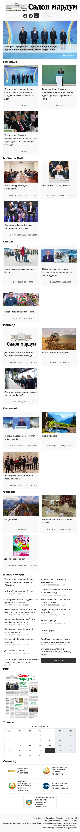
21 (20, 751)
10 (50, 741)
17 (50, 746)
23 (40, 751)
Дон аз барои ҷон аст (14, 559)
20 (10, 751)
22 (30, 751)
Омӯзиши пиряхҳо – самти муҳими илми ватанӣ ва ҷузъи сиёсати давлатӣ (57, 272)
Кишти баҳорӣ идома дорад (55, 352)
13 (10, 746)
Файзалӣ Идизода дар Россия (56, 185)
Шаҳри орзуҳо (11, 519)
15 (30, 746)
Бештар (58, 660)
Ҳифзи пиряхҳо (49, 436)
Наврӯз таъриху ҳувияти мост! (19, 312)
